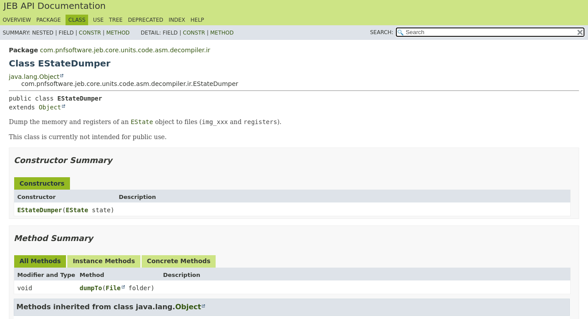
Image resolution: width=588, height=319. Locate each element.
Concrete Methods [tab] (179, 261)
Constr (90, 33)
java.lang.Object (34, 76)
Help (197, 20)
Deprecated (145, 20)
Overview (17, 20)
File (113, 288)
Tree (116, 20)
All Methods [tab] (40, 261)
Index (177, 20)
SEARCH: (382, 32)
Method (118, 33)
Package (48, 20)
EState (77, 210)
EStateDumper (39, 210)
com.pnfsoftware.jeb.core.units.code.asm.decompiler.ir (125, 50)
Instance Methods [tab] (104, 261)
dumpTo (91, 288)
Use (98, 20)
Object (50, 107)
